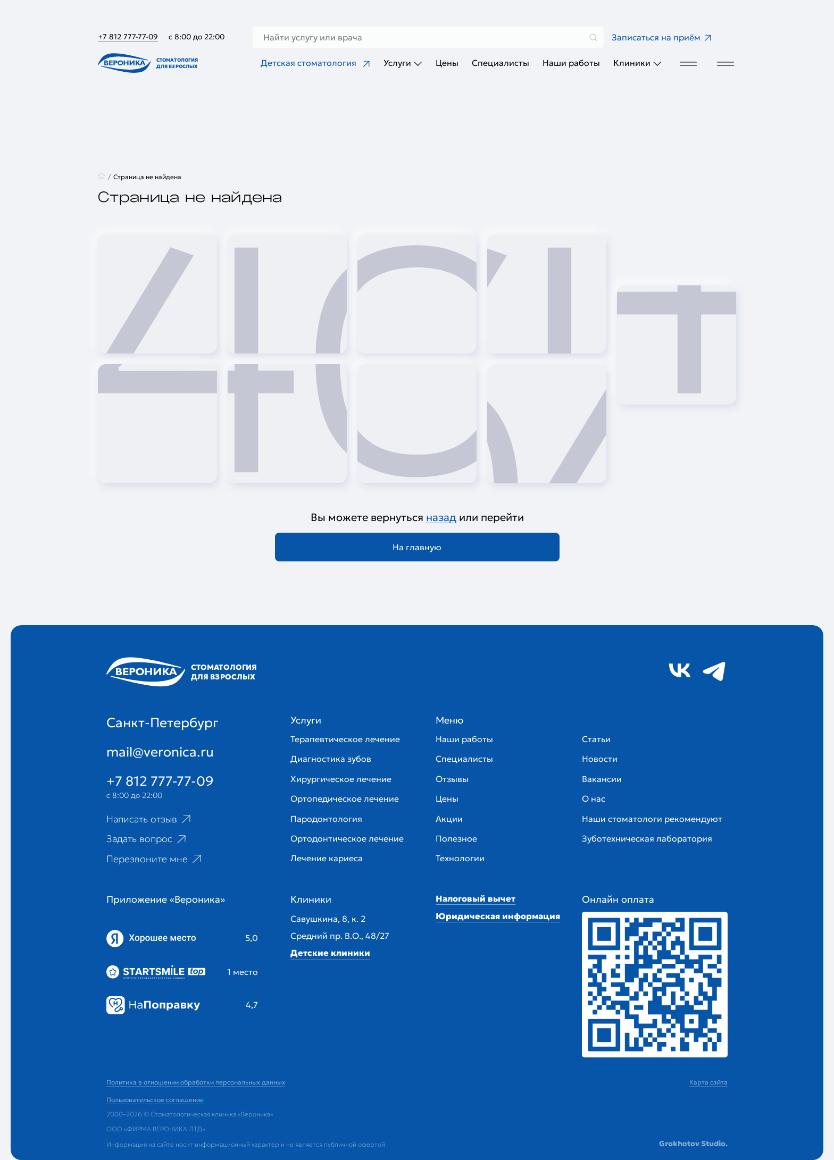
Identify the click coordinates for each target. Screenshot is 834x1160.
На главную (417, 547)
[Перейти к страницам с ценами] (655, 984)
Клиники (637, 63)
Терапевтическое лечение (345, 739)
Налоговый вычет (475, 898)
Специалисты (500, 62)
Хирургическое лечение (340, 779)
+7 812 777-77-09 (128, 36)
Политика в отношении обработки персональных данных (195, 1082)
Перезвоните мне (155, 859)
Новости (600, 758)
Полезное (456, 838)
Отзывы (452, 779)
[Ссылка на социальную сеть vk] (679, 670)
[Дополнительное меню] (687, 63)
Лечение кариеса (326, 858)
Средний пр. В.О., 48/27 (339, 935)
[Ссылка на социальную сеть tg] (714, 670)
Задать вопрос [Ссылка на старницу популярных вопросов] (147, 838)
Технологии (460, 858)
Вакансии (602, 779)
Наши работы (571, 62)
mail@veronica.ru (160, 752)
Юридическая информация (498, 916)
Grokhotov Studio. (693, 1143)
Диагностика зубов (330, 758)
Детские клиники (330, 952)
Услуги (402, 63)
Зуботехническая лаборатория (647, 838)
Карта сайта (708, 1082)
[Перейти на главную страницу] (150, 63)
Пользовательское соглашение (155, 1100)
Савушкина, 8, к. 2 (327, 918)
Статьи (596, 739)
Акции (449, 818)
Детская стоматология (315, 63)
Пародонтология (326, 818)
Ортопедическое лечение (344, 798)
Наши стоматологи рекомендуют (652, 818)
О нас (593, 798)
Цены (447, 62)
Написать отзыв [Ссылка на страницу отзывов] (149, 818)
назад (441, 517)
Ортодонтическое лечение (347, 838)
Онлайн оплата (618, 899)
